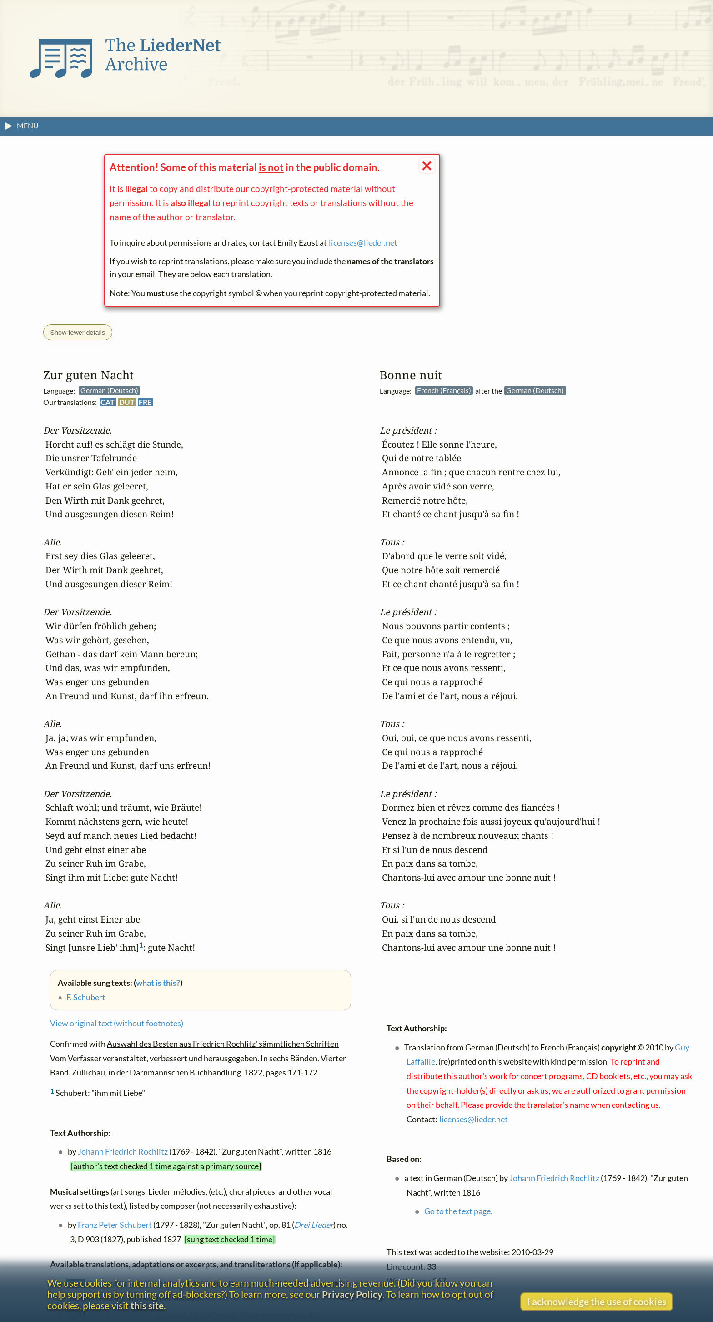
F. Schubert (85, 997)
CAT (107, 402)
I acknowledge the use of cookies (596, 1301)
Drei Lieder (313, 1225)
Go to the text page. (458, 1211)
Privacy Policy (352, 1294)
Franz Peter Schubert (115, 1225)
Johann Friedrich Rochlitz (123, 1152)
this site (147, 1305)
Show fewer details (77, 332)
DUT (127, 402)
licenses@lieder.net (363, 242)
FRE (145, 402)
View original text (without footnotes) (116, 1024)
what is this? (158, 983)
